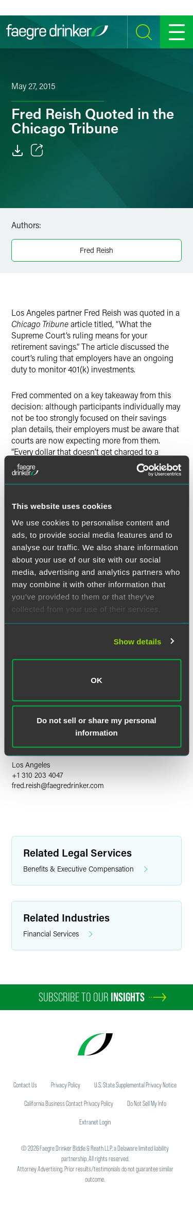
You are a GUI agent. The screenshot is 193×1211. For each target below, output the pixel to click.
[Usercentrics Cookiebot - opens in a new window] (137, 469)
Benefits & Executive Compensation (85, 869)
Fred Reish (96, 250)
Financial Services (58, 934)
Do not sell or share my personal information (96, 726)
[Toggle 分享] (37, 150)
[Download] (17, 150)
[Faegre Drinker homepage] (57, 32)
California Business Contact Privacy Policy (68, 1103)
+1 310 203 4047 (37, 775)
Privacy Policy (65, 1085)
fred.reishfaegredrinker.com (58, 785)
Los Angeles (31, 765)
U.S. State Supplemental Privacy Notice (135, 1085)
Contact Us (25, 1085)
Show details (138, 641)
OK (96, 680)
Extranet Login (95, 1122)
